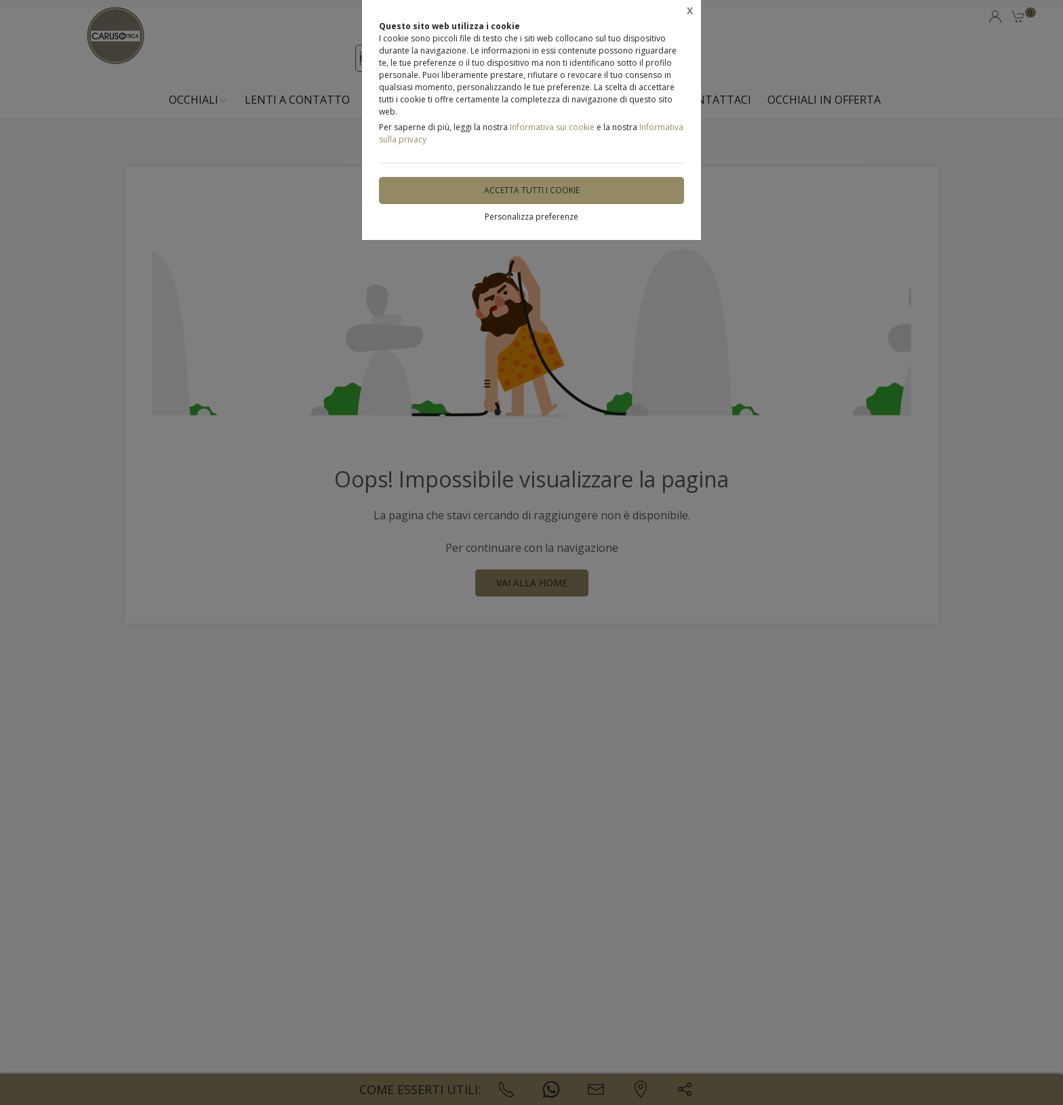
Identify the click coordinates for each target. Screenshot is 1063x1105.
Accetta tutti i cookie (532, 190)
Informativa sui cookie (552, 127)
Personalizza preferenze (531, 216)
